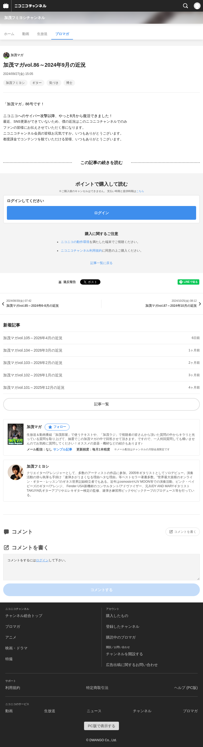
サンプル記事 (62, 449)
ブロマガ (62, 34)
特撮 (9, 659)
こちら (140, 191)
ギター (37, 82)
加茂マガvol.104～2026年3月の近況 (32, 350)
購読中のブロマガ (121, 637)
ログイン (42, 560)
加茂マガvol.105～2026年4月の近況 (32, 338)
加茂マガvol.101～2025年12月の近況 (33, 387)
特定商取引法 (97, 688)
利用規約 (12, 688)
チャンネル (142, 711)
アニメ (10, 637)
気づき (54, 82)
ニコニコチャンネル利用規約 (81, 250)
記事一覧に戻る (101, 263)
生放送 (42, 34)
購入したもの (117, 616)
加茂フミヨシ (15, 82)
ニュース (94, 711)
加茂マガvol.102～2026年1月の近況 (32, 375)
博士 (69, 82)
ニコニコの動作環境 (75, 242)
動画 (25, 34)
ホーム (9, 34)
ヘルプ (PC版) (186, 688)
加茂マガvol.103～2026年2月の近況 (32, 363)
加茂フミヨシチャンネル (24, 18)
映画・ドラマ (16, 648)
